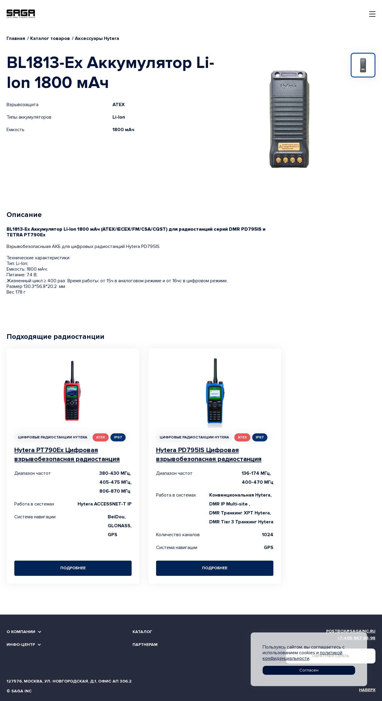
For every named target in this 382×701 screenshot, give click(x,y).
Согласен (308, 670)
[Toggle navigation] (372, 14)
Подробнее (73, 567)
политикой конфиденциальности (302, 655)
